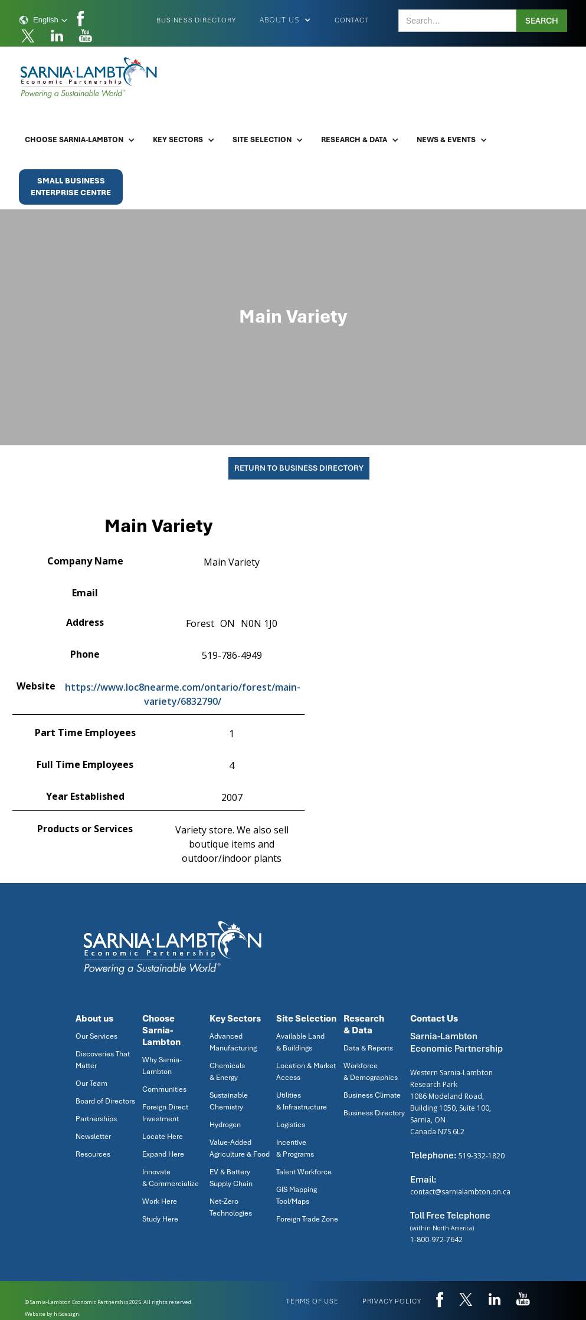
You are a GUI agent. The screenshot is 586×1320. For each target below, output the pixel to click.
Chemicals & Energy (227, 1071)
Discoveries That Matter (103, 1060)
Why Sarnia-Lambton (162, 1065)
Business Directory (196, 20)
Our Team (91, 1083)
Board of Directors (105, 1101)
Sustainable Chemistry (228, 1101)
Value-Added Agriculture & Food (239, 1148)
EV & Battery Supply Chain (231, 1177)
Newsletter (93, 1136)
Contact (352, 20)
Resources (93, 1154)
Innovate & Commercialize (170, 1177)
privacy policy (391, 1301)
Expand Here (163, 1154)
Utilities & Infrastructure (301, 1101)
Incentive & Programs (295, 1148)
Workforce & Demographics (370, 1071)
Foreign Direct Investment (165, 1113)
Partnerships (96, 1119)
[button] (43, 20)
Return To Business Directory (299, 468)
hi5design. (67, 1314)
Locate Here (162, 1136)
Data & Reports (368, 1048)
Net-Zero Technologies (230, 1207)
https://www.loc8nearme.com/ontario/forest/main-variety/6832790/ (182, 694)
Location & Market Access (306, 1071)
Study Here (160, 1219)
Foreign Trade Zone (307, 1219)
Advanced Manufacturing (233, 1042)
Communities (164, 1089)
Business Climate (372, 1095)
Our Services (96, 1036)
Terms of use (312, 1301)
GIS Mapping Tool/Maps (296, 1195)
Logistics (290, 1124)
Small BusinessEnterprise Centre (71, 187)
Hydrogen (225, 1124)
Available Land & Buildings (300, 1042)
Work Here (159, 1201)
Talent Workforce (304, 1172)
